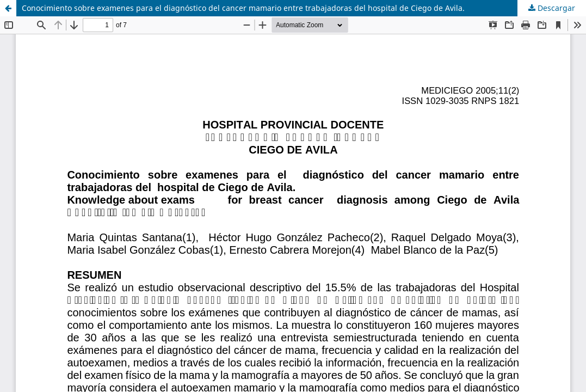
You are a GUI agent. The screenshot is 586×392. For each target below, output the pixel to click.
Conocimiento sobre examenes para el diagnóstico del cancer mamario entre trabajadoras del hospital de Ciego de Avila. (243, 8)
